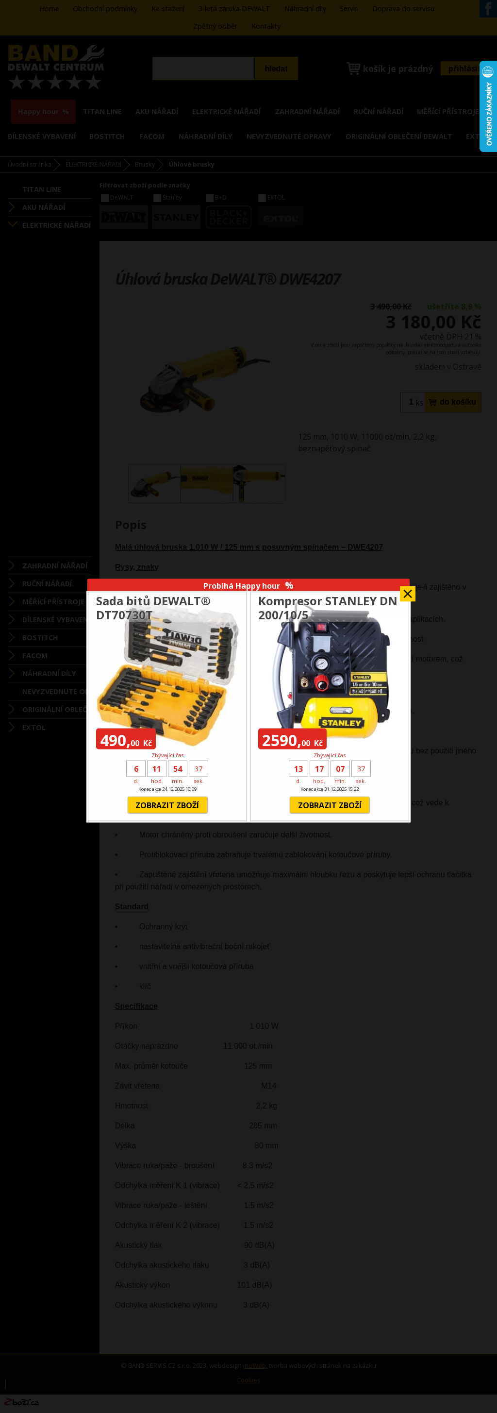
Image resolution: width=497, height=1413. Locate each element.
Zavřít (407, 590)
